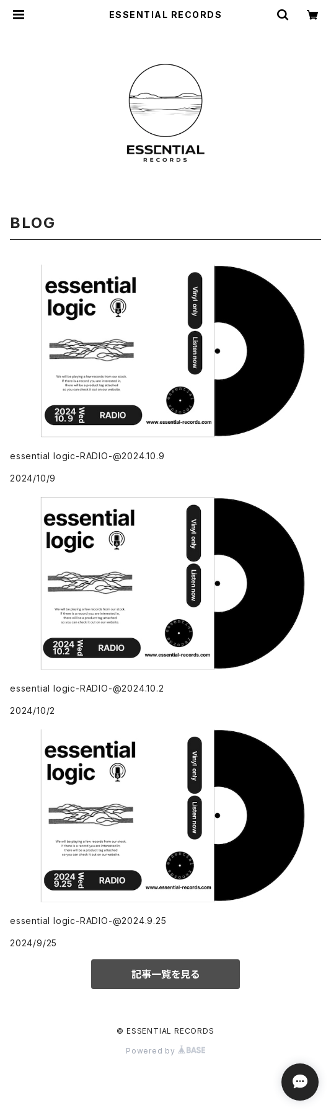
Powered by (165, 1050)
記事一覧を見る (165, 974)
